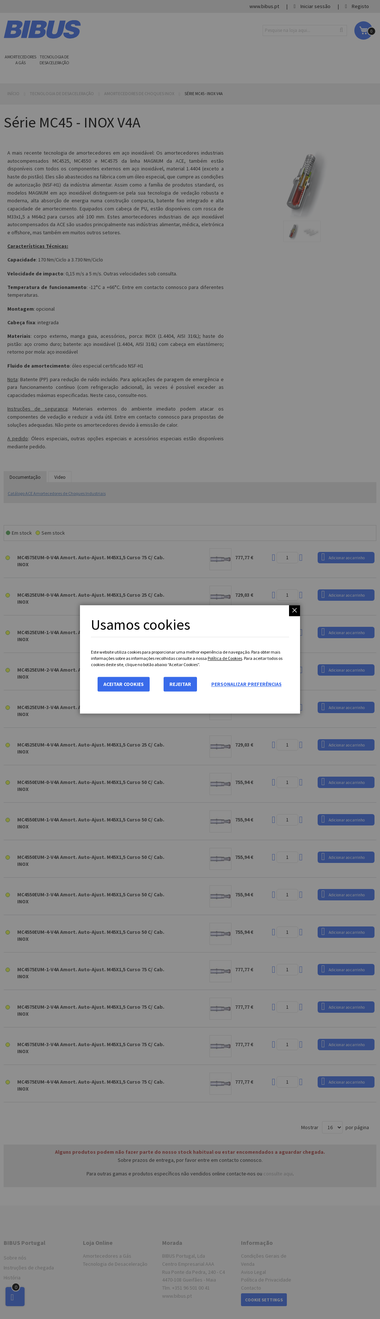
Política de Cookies (225, 658)
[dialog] (190, 659)
